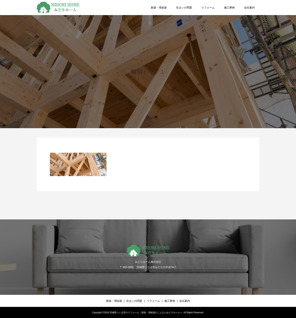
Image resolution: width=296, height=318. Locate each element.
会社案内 (249, 7)
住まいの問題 (184, 7)
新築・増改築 (159, 7)
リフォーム (208, 7)
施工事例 (229, 7)
